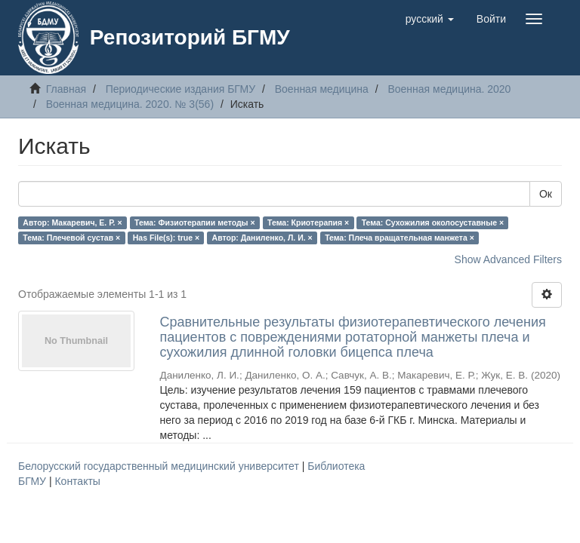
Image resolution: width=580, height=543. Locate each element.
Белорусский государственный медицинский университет (160, 466)
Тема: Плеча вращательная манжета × (399, 237)
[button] (429, 19)
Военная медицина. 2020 (449, 89)
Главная (66, 89)
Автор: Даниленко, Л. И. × (262, 237)
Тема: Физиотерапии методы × (194, 222)
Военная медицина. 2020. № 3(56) (130, 104)
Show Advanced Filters (508, 259)
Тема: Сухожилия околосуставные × (433, 222)
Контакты (77, 481)
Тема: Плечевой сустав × (71, 237)
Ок (545, 194)
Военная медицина (322, 89)
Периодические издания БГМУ (181, 89)
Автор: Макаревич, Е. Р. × (72, 222)
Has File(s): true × (166, 237)
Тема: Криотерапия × (308, 222)
